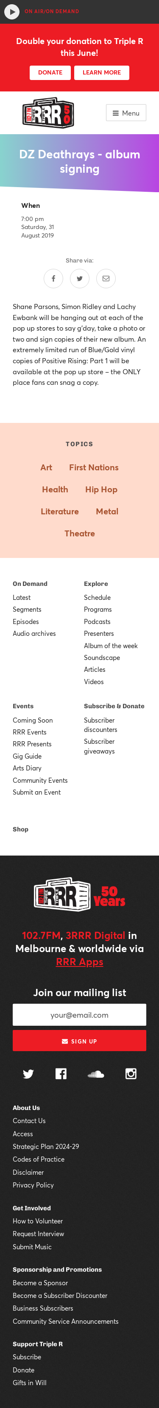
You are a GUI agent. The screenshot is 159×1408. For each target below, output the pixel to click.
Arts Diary (27, 768)
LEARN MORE (102, 72)
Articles (95, 669)
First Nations (94, 467)
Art (46, 467)
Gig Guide (27, 756)
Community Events (40, 780)
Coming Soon (33, 720)
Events (23, 706)
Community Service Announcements (66, 1321)
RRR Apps (79, 961)
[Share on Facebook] (53, 278)
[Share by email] (106, 278)
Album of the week (111, 645)
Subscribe (27, 1357)
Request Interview (38, 1233)
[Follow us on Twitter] (28, 1075)
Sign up (79, 1041)
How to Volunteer (38, 1221)
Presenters (99, 633)
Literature (60, 511)
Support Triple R (38, 1344)
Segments (27, 609)
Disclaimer (28, 1172)
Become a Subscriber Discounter (60, 1295)
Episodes (26, 621)
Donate (23, 1370)
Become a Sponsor (40, 1282)
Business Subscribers (43, 1308)
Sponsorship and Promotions (57, 1269)
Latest (22, 597)
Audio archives (34, 633)
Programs (98, 609)
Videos (94, 681)
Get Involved (32, 1208)
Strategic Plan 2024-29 (46, 1146)
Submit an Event (37, 792)
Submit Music (32, 1246)
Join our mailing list (79, 992)
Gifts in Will (30, 1382)
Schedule (97, 597)
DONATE (50, 72)
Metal (107, 511)
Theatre (79, 533)
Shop (20, 829)
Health (55, 489)
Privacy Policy (33, 1185)
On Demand (30, 584)
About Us (26, 1108)
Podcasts (97, 621)
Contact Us (29, 1120)
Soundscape (102, 657)
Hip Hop (101, 489)
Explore (96, 584)
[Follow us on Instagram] (131, 1075)
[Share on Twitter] (79, 278)
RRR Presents (32, 744)
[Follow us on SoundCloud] (96, 1075)
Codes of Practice (38, 1159)
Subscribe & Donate (114, 706)
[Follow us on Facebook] (61, 1075)
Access (23, 1133)
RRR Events (30, 732)
